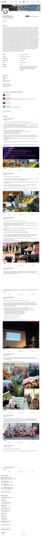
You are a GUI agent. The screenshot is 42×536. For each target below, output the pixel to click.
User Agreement (23, 534)
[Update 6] (21, 383)
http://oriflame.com (24, 54)
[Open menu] (39, 12)
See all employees (7, 111)
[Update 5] (21, 324)
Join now (33, 1)
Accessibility (3, 534)
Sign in (38, 1)
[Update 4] (21, 281)
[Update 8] (21, 458)
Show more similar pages (6, 491)
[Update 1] (21, 144)
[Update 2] (21, 194)
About (22, 532)
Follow (5, 21)
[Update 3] (21, 241)
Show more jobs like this (6, 524)
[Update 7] (21, 429)
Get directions (6, 81)
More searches (6, 529)
